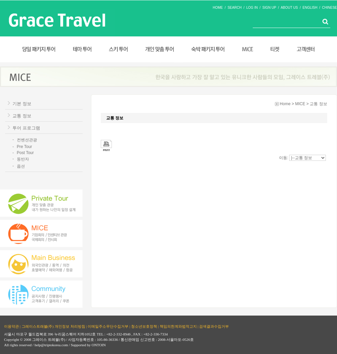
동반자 (23, 159)
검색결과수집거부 (214, 326)
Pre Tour (24, 146)
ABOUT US (289, 7)
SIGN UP (269, 7)
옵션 (21, 166)
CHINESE (329, 7)
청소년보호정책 (144, 326)
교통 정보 (21, 115)
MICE (300, 103)
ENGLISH (310, 7)
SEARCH (234, 7)
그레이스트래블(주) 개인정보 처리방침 (53, 326)
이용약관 (11, 326)
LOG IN (252, 7)
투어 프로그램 (26, 127)
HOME (218, 7)
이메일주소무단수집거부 (108, 326)
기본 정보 (21, 103)
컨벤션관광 (27, 140)
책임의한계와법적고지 (178, 326)
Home (285, 103)
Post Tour (25, 152)
